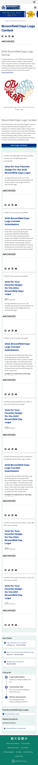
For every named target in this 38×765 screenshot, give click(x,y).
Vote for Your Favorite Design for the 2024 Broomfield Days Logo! (14, 287)
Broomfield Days (7, 72)
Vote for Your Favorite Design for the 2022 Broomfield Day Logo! (13, 537)
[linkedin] (22, 738)
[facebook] (12, 738)
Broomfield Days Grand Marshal (16, 728)
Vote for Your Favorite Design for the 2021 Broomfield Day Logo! (13, 592)
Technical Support (8, 752)
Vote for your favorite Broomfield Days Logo (20, 652)
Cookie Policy (19, 756)
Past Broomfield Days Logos (16, 710)
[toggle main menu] (35, 7)
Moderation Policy (13, 748)
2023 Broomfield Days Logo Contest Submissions (17, 468)
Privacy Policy (25, 743)
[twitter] (15, 738)
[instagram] (26, 738)
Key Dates (7, 638)
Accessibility (24, 748)
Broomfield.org (28, 752)
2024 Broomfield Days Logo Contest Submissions (17, 347)
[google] (19, 738)
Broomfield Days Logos (12, 714)
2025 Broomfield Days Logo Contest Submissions (17, 221)
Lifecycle (7, 672)
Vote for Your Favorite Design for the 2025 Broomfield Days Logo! (17, 169)
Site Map (18, 752)
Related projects (10, 719)
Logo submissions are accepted (16, 643)
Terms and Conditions (12, 743)
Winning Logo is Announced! (15, 662)
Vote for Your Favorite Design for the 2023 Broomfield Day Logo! (13, 416)
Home (7, 20)
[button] (3, 36)
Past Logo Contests (19, 145)
